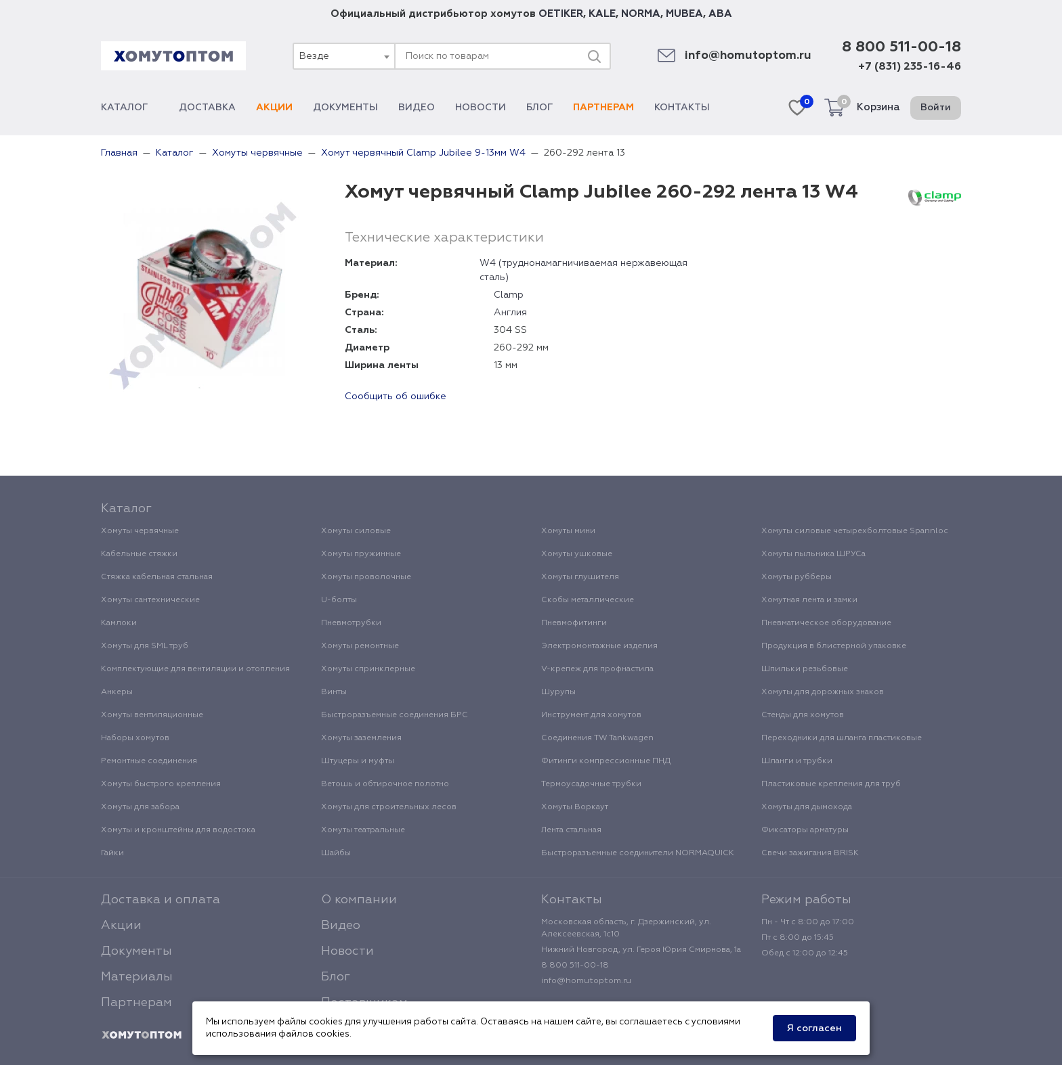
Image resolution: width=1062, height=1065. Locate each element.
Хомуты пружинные (361, 554)
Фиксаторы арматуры (805, 830)
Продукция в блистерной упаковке (833, 646)
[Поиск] (594, 56)
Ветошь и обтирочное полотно (385, 784)
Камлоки (119, 623)
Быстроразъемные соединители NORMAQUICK (637, 853)
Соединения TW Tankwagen (597, 738)
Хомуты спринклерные (368, 669)
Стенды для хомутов (802, 715)
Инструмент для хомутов (591, 715)
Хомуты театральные (363, 830)
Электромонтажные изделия (599, 646)
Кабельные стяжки (139, 554)
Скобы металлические (587, 600)
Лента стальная (571, 830)
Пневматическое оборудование (826, 623)
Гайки (112, 853)
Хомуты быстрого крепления (161, 784)
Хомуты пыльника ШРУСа (813, 554)
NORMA (640, 14)
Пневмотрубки (351, 623)
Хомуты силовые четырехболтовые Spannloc (854, 531)
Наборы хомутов (135, 738)
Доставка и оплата (160, 900)
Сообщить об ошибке (395, 396)
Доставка (207, 107)
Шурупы (558, 692)
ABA (720, 14)
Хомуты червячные (140, 531)
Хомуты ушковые (576, 554)
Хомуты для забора (140, 807)
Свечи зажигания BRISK (810, 853)
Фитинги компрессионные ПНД (606, 761)
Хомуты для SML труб (144, 646)
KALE (602, 14)
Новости (480, 107)
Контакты (682, 107)
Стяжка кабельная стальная (157, 577)
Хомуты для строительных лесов (388, 807)
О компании (359, 900)
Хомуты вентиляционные (152, 715)
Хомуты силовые (356, 531)
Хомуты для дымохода (806, 807)
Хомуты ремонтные (360, 646)
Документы (345, 107)
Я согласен (814, 1028)
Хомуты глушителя (580, 577)
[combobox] (343, 56)
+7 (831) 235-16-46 (909, 67)
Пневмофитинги (574, 623)
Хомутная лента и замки (809, 600)
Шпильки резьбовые (804, 669)
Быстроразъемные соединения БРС (394, 715)
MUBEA (684, 14)
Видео (416, 107)
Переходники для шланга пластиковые (841, 738)
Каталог (129, 107)
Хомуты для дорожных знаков (822, 692)
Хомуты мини (568, 531)
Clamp (509, 295)
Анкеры (117, 692)
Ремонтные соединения (149, 761)
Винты (334, 692)
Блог (539, 107)
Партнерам (603, 107)
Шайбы (336, 853)
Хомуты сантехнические (150, 600)
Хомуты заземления (361, 738)
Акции (274, 107)
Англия (510, 312)
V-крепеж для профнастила (597, 669)
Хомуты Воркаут (574, 807)
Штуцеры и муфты (357, 761)
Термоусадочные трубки (591, 784)
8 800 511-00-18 (901, 47)
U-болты (339, 600)
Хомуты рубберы (796, 577)
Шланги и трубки (796, 761)
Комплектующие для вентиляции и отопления (195, 669)
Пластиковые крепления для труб (831, 784)
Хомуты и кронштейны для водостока (178, 830)
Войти (935, 107)
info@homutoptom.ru (748, 56)
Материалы (137, 977)
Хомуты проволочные (366, 577)
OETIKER (560, 14)
